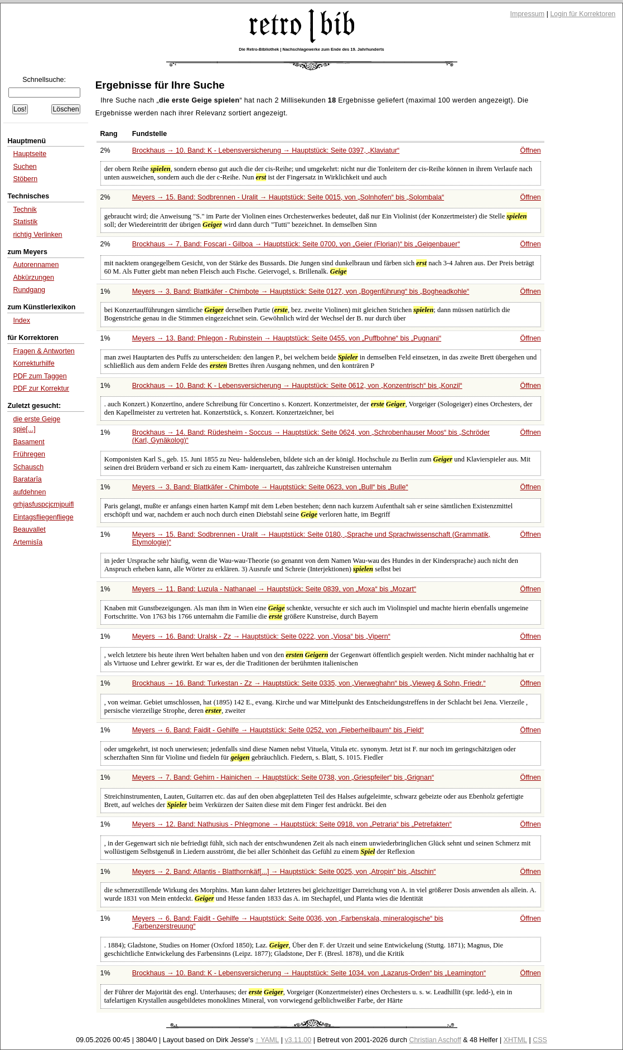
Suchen (24, 167)
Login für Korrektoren (582, 14)
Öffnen (530, 150)
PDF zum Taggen (39, 376)
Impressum (527, 14)
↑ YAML (267, 1040)
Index (21, 320)
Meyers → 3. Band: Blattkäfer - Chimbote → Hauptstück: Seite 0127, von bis (301, 291)
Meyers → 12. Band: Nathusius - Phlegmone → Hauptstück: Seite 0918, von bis (292, 824)
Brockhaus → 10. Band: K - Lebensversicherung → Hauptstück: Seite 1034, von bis (309, 973)
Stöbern (25, 179)
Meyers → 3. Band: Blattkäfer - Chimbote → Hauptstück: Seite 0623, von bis (270, 487)
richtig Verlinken (37, 235)
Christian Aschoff (435, 1040)
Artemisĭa (27, 542)
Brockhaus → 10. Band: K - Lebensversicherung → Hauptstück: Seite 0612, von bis (297, 386)
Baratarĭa (27, 479)
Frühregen (29, 454)
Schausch (28, 467)
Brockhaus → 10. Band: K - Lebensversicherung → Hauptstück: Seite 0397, (266, 150)
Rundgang (29, 290)
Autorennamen (36, 265)
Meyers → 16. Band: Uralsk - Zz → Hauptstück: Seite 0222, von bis (261, 636)
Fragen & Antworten (43, 351)
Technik (24, 209)
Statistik (25, 222)
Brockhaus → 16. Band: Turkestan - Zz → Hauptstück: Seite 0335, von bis (309, 683)
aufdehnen (29, 492)
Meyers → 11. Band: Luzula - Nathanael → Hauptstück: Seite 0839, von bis (274, 589)
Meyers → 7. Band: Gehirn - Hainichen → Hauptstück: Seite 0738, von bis (283, 777)
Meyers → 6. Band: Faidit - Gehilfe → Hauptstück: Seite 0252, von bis (278, 730)
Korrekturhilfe (33, 363)
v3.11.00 (297, 1040)
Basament (28, 442)
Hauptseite (29, 154)
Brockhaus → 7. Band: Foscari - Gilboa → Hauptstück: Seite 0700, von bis (296, 244)
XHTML (515, 1040)
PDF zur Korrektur (41, 388)
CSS (540, 1040)
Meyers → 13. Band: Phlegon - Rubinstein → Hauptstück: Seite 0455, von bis (286, 338)
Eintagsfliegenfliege (43, 517)
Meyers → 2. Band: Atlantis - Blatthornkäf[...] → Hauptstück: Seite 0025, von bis (284, 872)
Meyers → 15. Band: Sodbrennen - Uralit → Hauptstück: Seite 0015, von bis (288, 197)
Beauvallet (29, 529)
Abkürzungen (33, 277)
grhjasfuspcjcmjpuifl (43, 504)
